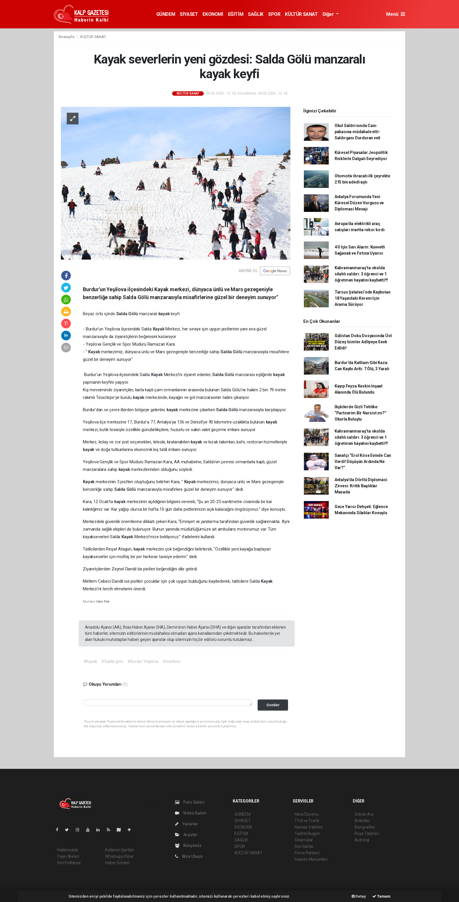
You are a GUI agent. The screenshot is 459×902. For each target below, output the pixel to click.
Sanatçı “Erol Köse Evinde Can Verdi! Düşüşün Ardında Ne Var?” (363, 461)
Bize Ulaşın (189, 856)
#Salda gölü (112, 661)
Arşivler (186, 834)
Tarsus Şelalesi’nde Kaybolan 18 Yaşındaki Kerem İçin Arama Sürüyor (363, 298)
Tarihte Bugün (307, 833)
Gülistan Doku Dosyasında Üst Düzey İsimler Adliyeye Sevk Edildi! (363, 341)
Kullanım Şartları (119, 850)
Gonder (273, 705)
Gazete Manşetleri (311, 859)
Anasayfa (67, 37)
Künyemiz (188, 845)
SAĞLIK (255, 14)
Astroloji (361, 840)
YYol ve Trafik (306, 820)
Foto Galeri (189, 802)
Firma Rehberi (307, 852)
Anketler (362, 820)
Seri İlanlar (304, 846)
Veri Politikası (69, 862)
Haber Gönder (117, 862)
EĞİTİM (236, 14)
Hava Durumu (306, 814)
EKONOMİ (213, 14)
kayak (164, 313)
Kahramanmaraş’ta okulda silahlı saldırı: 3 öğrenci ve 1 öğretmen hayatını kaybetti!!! (361, 273)
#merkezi (171, 661)
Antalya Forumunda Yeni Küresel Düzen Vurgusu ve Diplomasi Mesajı (359, 202)
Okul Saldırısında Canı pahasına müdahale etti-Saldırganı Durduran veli (357, 131)
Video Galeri (190, 813)
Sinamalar (303, 840)
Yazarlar (186, 824)
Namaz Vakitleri (308, 827)
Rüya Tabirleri (366, 833)
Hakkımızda (67, 850)
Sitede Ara (364, 814)
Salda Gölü (127, 313)
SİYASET (189, 14)
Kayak (159, 329)
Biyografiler (364, 827)
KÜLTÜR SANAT (301, 14)
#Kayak (90, 661)
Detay (359, 896)
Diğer (329, 14)
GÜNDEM (165, 14)
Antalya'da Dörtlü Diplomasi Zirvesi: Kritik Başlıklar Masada (361, 485)
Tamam (381, 896)
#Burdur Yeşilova (142, 661)
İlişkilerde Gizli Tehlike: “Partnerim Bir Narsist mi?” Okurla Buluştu (360, 412)
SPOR (274, 14)
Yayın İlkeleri (68, 856)
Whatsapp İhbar (119, 856)
